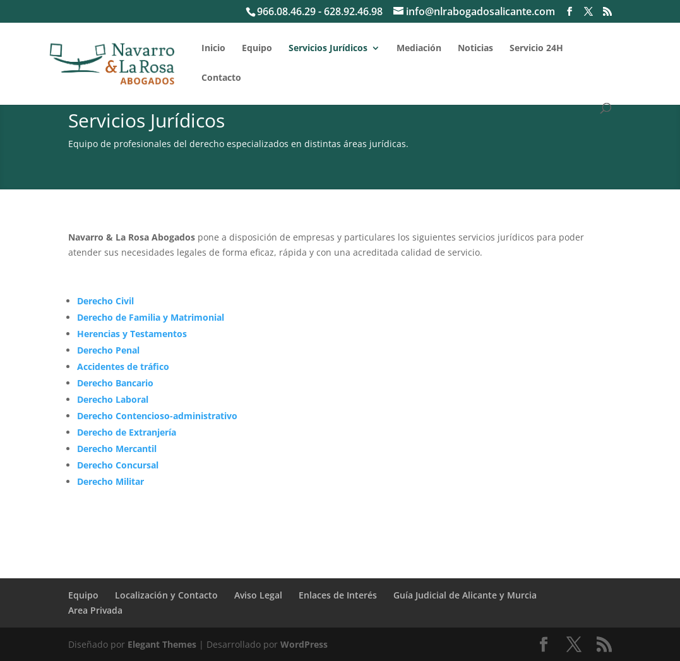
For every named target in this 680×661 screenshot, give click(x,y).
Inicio (213, 49)
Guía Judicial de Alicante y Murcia (465, 595)
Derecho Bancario (115, 383)
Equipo (257, 49)
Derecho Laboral (112, 399)
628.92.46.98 (353, 11)
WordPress (304, 644)
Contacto (221, 78)
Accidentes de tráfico (123, 366)
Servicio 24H (536, 49)
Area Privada (95, 610)
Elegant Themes (162, 644)
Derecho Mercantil (117, 449)
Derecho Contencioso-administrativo (157, 416)
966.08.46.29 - (290, 11)
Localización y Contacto (166, 595)
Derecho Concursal (117, 465)
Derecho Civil (105, 301)
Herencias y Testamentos (132, 334)
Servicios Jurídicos (328, 49)
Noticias (475, 49)
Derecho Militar (110, 481)
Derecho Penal (108, 350)
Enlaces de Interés (338, 595)
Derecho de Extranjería (126, 432)
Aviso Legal (258, 595)
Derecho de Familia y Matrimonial (150, 317)
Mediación (419, 49)
